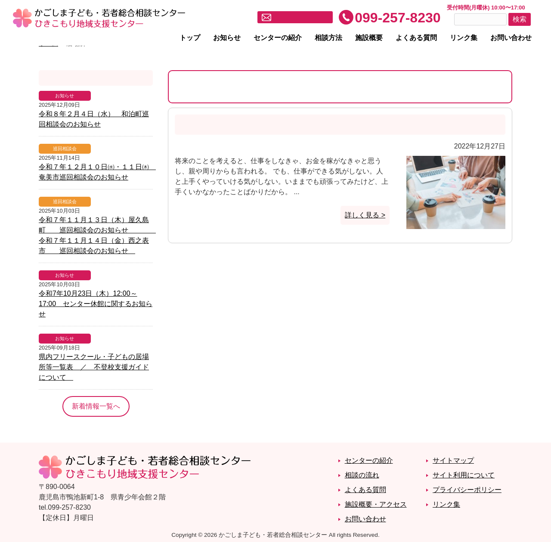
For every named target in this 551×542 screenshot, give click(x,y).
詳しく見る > (365, 215)
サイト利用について (464, 475)
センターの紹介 (278, 37)
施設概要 (369, 37)
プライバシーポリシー (467, 489)
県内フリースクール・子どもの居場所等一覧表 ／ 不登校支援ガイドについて (94, 367)
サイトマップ (453, 460)
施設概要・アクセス (376, 504)
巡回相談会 (65, 148)
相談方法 (328, 37)
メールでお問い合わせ (300, 18)
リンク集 (463, 37)
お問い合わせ (511, 37)
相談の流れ (362, 475)
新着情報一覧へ (96, 406)
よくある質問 (416, 37)
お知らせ (227, 37)
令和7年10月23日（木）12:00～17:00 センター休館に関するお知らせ (95, 304)
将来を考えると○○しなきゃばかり (244, 124)
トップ (190, 37)
